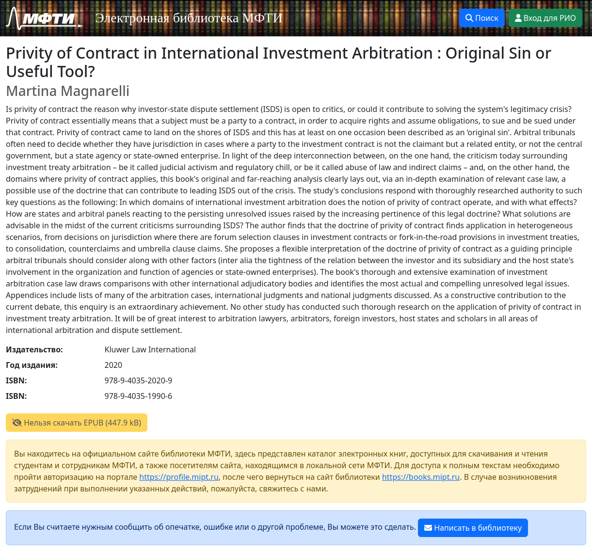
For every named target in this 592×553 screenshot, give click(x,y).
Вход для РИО (545, 18)
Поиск (481, 18)
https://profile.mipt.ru (179, 477)
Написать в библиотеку (473, 527)
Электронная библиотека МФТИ (189, 17)
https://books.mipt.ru (421, 477)
